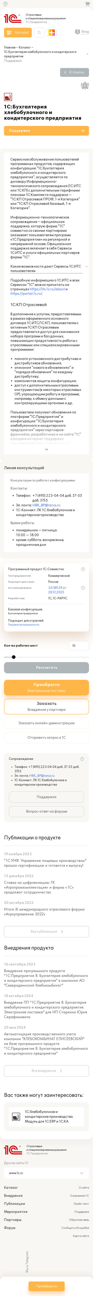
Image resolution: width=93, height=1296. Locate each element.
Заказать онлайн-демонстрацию (46, 723)
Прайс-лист (81, 1203)
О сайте (84, 1187)
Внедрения (13, 1196)
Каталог (25, 47)
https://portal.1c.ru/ (26, 294)
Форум (9, 1228)
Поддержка (46, 797)
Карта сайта (81, 1236)
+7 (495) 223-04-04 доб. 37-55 (57, 496)
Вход (85, 31)
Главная (9, 47)
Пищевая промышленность (23, 624)
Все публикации (44, 932)
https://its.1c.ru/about (47, 289)
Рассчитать (46, 668)
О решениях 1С (79, 1195)
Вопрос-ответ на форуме (46, 812)
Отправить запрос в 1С (47, 738)
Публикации (14, 1204)
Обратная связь (79, 1220)
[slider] (13, 657)
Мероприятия (16, 1212)
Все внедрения (44, 1071)
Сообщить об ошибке (75, 1228)
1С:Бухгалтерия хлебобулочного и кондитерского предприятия (40, 54)
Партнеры (12, 1220)
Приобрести (46, 1286)
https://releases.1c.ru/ (53, 443)
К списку (76, 72)
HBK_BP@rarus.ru (46, 505)
